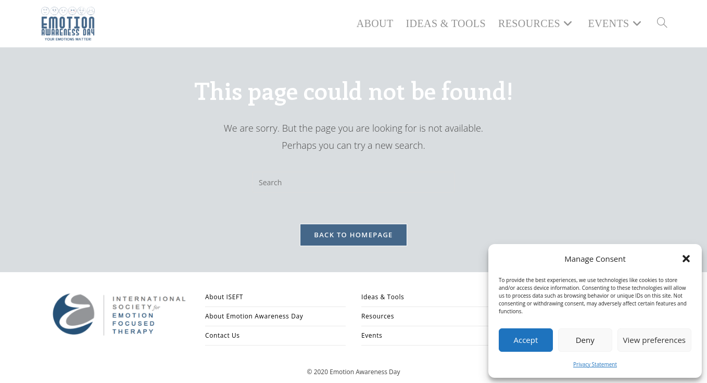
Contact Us (222, 335)
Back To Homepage (353, 234)
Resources (377, 316)
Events (371, 335)
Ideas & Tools (382, 296)
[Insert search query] (353, 182)
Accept (525, 340)
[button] (686, 258)
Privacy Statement (595, 364)
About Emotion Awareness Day (254, 316)
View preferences (654, 340)
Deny (585, 340)
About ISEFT (224, 296)
